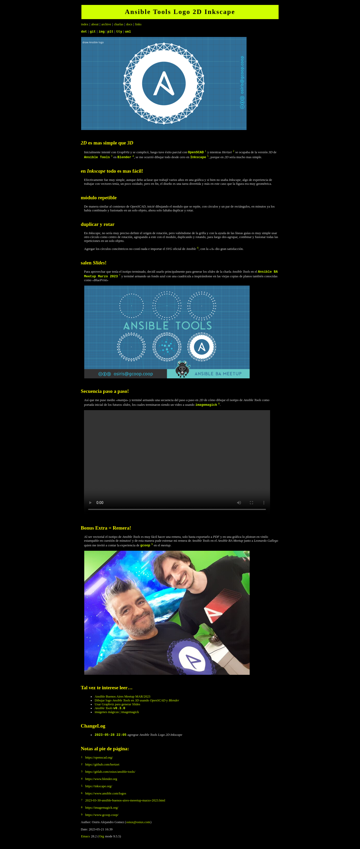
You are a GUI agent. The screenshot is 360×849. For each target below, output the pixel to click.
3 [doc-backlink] (111, 156)
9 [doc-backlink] (151, 545)
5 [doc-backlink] (208, 156)
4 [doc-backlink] (133, 156)
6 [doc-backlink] (197, 248)
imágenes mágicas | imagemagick (117, 714)
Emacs (85, 839)
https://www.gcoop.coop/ (102, 818)
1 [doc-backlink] (205, 151)
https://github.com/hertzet (102, 767)
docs (129, 24)
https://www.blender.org (101, 782)
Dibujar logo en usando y (137, 702)
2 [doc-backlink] (233, 151)
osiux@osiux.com (138, 825)
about (94, 24)
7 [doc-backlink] (119, 276)
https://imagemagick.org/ (101, 811)
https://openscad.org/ (99, 760)
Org (101, 839)
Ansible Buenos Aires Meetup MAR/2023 (122, 698)
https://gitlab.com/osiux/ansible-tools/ (110, 775)
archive (106, 24)
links (138, 24)
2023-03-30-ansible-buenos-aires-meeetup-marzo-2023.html (125, 803)
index (84, 24)
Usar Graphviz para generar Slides (117, 706)
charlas (118, 24)
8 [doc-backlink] (218, 405)
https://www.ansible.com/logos (105, 796)
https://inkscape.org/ (98, 789)
